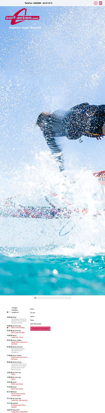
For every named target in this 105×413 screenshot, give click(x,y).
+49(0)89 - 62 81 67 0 (42, 3)
